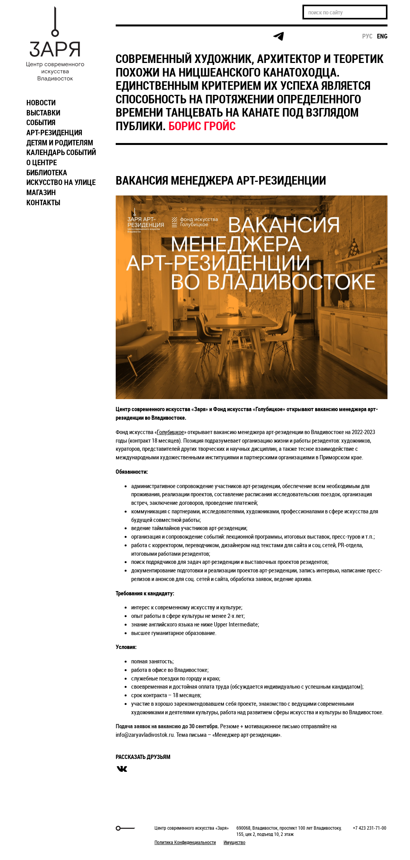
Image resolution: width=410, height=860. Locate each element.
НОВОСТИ (41, 103)
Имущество (234, 842)
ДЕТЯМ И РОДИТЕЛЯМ (59, 143)
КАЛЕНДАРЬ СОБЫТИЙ (61, 152)
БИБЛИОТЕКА (46, 172)
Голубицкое (170, 432)
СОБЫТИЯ (41, 122)
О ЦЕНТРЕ (41, 162)
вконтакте (121, 769)
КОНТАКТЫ (43, 202)
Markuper (43, 828)
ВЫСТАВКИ (43, 113)
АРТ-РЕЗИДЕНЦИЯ (54, 132)
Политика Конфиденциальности (185, 842)
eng (382, 36)
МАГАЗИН (41, 192)
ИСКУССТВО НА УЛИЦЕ (61, 182)
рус (367, 36)
